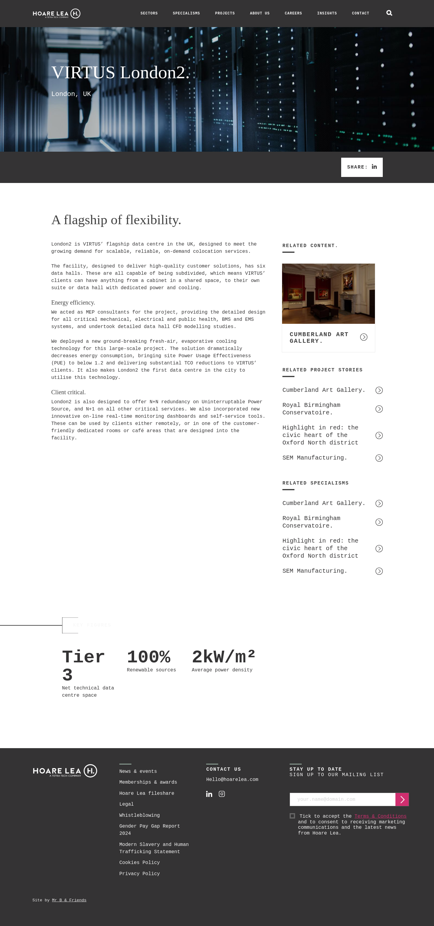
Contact (360, 13)
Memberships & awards (148, 782)
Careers (293, 13)
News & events (138, 771)
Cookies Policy (139, 863)
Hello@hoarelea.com (232, 779)
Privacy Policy (139, 874)
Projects (225, 13)
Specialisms (186, 13)
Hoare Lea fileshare (146, 793)
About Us (260, 13)
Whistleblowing (139, 815)
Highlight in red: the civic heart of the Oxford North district (320, 435)
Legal (126, 804)
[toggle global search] (389, 14)
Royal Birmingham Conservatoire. (311, 409)
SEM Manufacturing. (315, 457)
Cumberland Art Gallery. (324, 390)
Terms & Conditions (380, 816)
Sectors (149, 13)
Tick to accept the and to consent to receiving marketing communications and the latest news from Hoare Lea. (353, 825)
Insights (327, 13)
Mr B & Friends (69, 900)
